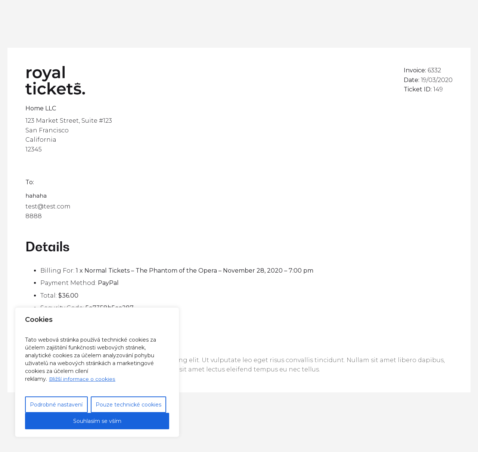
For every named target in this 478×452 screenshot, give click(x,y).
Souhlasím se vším (97, 421)
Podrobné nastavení (56, 404)
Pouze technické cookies (128, 404)
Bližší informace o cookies (82, 379)
